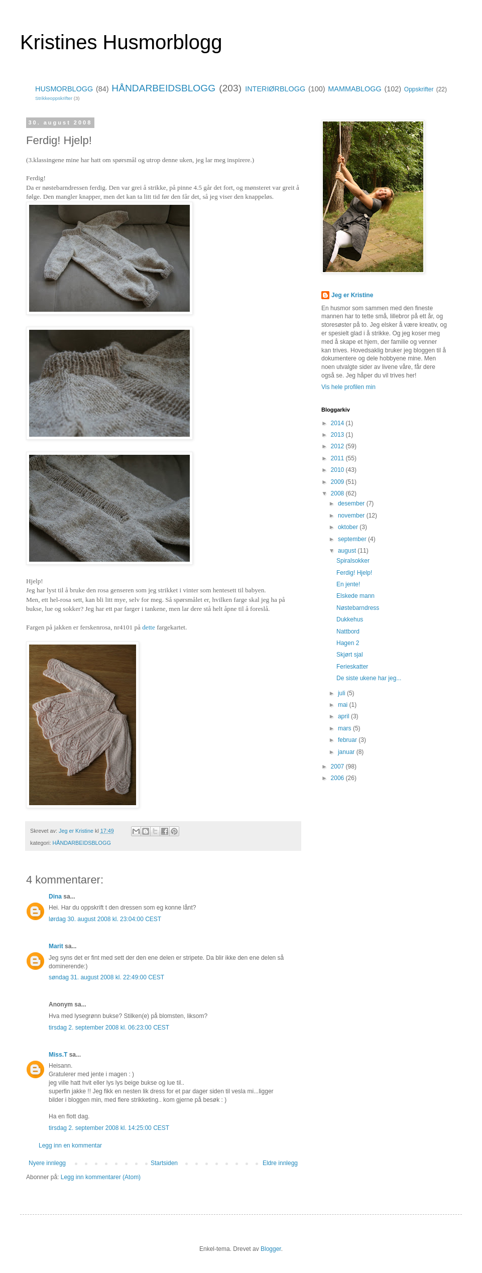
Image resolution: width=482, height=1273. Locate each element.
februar (348, 739)
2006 (338, 778)
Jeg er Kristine (352, 295)
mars (345, 728)
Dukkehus (349, 619)
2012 (338, 446)
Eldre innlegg (280, 1163)
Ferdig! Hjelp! (354, 572)
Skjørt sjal (349, 654)
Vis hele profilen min (348, 387)
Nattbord (347, 631)
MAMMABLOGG (354, 89)
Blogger (271, 1248)
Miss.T (58, 1054)
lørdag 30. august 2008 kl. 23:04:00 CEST (105, 919)
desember (352, 503)
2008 (338, 493)
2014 (338, 423)
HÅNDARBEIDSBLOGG (163, 88)
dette (148, 627)
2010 (338, 469)
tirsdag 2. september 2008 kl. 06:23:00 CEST (109, 1027)
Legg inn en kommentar (70, 1145)
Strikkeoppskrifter (53, 98)
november (352, 515)
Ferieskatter (352, 666)
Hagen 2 (347, 643)
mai (343, 704)
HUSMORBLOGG (64, 89)
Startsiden (164, 1163)
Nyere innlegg (47, 1163)
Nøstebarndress (357, 607)
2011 (338, 458)
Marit (56, 946)
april (344, 716)
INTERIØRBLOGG (275, 89)
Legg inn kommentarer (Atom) (101, 1177)
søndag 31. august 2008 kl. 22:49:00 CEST (106, 977)
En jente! (348, 584)
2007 (338, 766)
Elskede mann (355, 595)
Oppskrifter (419, 89)
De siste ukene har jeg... (368, 678)
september (353, 539)
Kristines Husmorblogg (121, 42)
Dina (55, 896)
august (347, 550)
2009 (338, 481)
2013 (338, 434)
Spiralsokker (353, 560)
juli (342, 693)
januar (347, 751)
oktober (348, 527)
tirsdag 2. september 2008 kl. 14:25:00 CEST (109, 1127)
